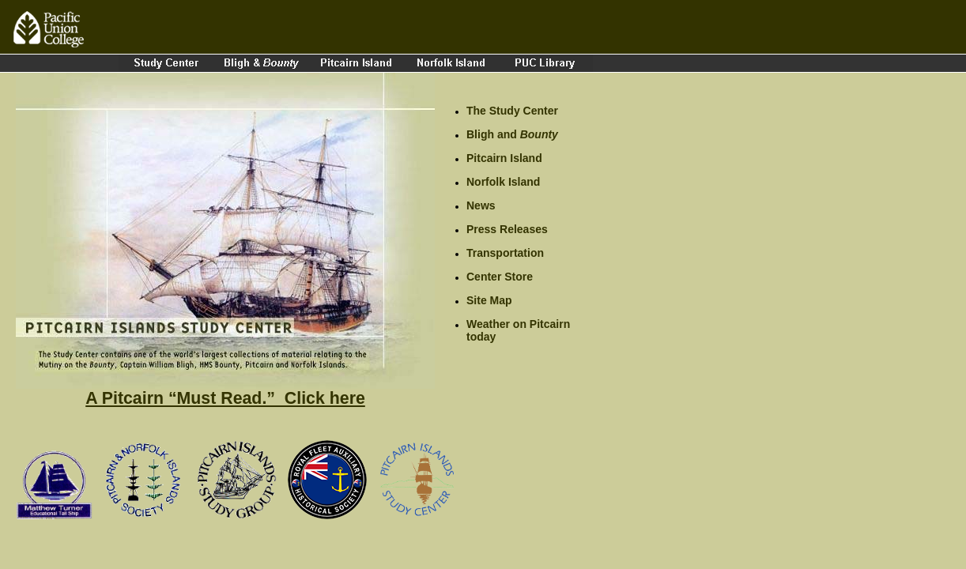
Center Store (499, 276)
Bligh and (512, 134)
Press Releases (507, 229)
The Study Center (512, 110)
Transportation (505, 253)
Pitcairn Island (504, 158)
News (481, 205)
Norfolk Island (503, 181)
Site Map (489, 300)
